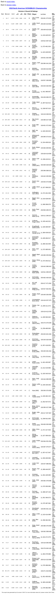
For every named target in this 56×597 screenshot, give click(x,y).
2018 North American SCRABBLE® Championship (28, 8)
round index (11, 1)
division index (11, 5)
